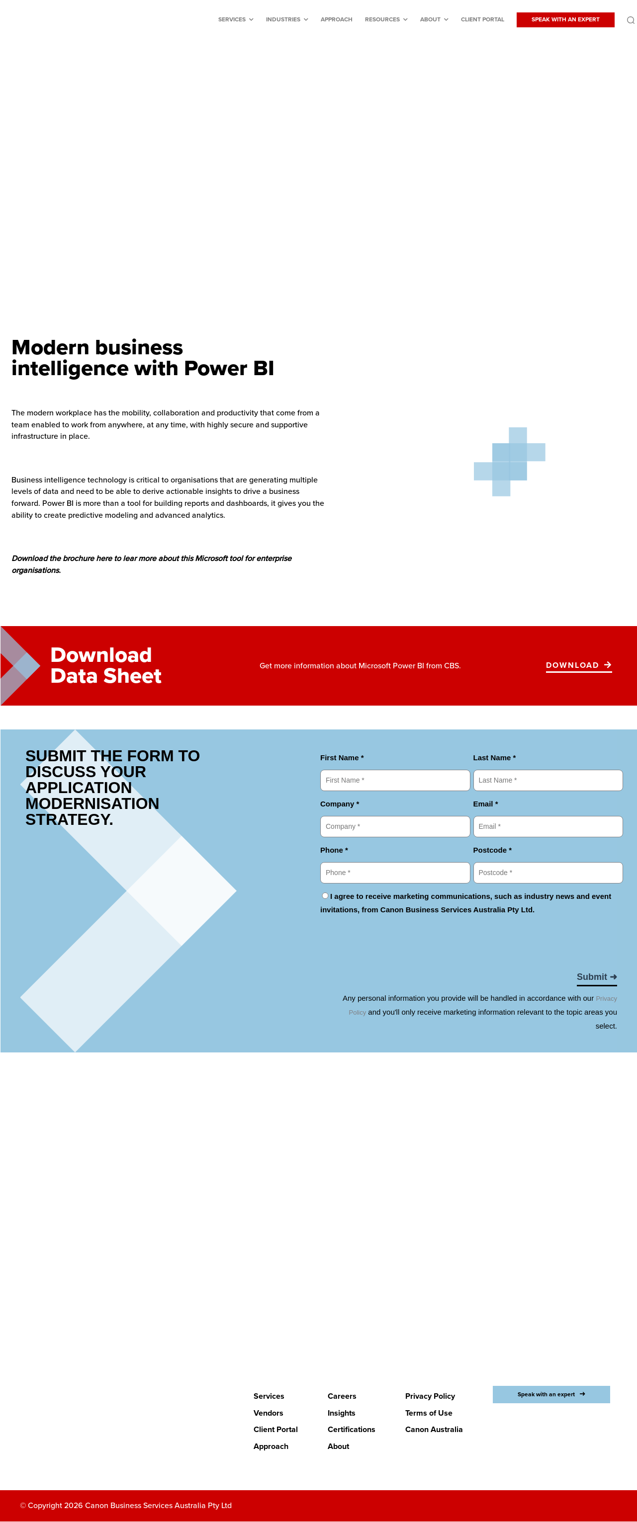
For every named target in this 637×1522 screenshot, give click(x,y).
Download (572, 665)
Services (232, 19)
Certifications (351, 1430)
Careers (342, 1396)
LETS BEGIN (312, 1290)
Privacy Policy (430, 1396)
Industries (283, 19)
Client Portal (482, 19)
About (430, 19)
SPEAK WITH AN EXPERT (566, 19)
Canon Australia (434, 1430)
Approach (337, 19)
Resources (382, 19)
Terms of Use (429, 1413)
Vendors (268, 1413)
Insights (342, 1413)
